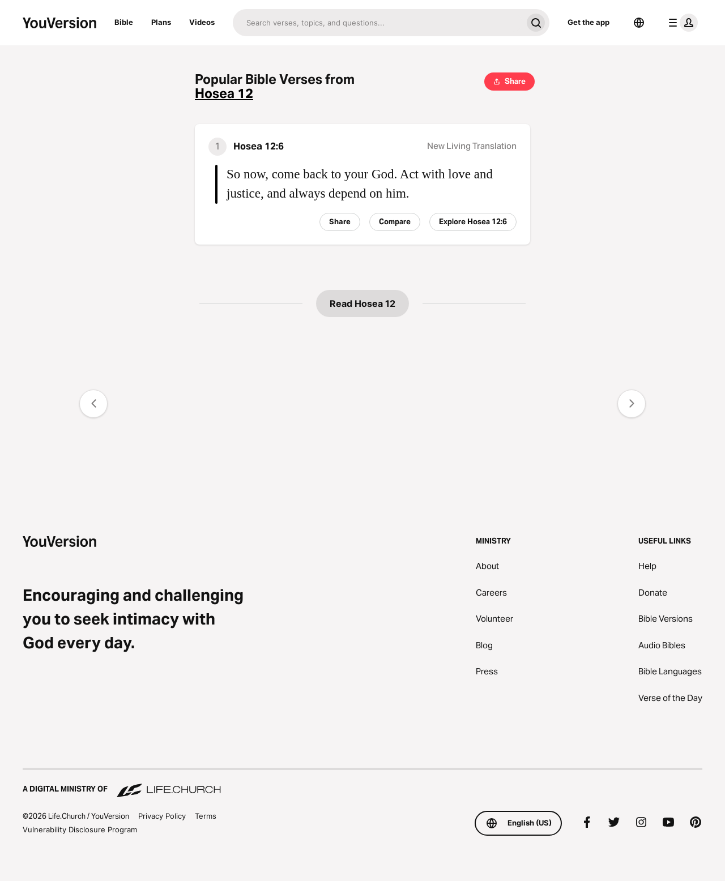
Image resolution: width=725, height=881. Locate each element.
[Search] (377, 23)
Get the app (588, 22)
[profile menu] (680, 22)
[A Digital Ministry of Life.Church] (362, 783)
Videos (202, 22)
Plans (161, 22)
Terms (205, 815)
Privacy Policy (162, 815)
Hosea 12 (224, 94)
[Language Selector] (639, 22)
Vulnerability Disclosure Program (80, 829)
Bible (123, 22)
